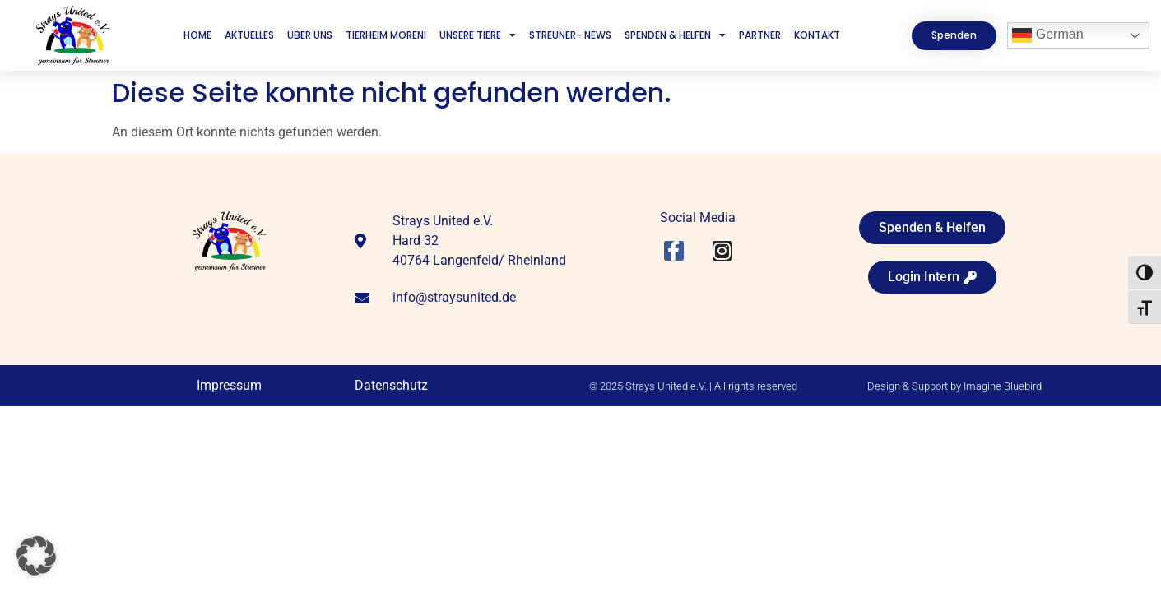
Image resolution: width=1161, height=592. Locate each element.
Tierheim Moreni (386, 35)
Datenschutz (391, 385)
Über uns (309, 35)
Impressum (229, 385)
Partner (760, 35)
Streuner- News (570, 35)
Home (197, 35)
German (1047, 35)
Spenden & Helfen (675, 35)
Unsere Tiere (477, 35)
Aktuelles (249, 35)
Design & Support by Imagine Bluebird (954, 386)
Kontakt (817, 35)
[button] (36, 556)
